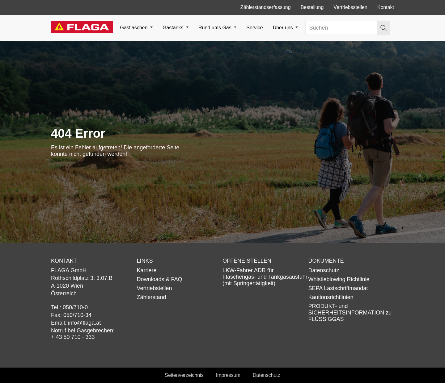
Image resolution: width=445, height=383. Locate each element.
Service (254, 27)
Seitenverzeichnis (184, 375)
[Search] (341, 28)
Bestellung (312, 7)
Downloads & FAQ (159, 279)
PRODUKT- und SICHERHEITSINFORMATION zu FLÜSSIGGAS (350, 312)
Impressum (228, 375)
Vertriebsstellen (350, 7)
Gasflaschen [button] (134, 27)
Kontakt (385, 7)
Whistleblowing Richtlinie (339, 279)
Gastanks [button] (174, 27)
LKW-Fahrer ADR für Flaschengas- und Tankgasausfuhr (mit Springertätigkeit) (264, 276)
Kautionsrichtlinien (331, 297)
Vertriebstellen (154, 288)
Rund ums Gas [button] (215, 27)
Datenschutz (323, 270)
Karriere (147, 270)
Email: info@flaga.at (76, 323)
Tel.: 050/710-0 (69, 307)
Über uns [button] (283, 27)
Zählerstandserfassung (265, 7)
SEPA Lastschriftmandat (338, 288)
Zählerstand (151, 297)
